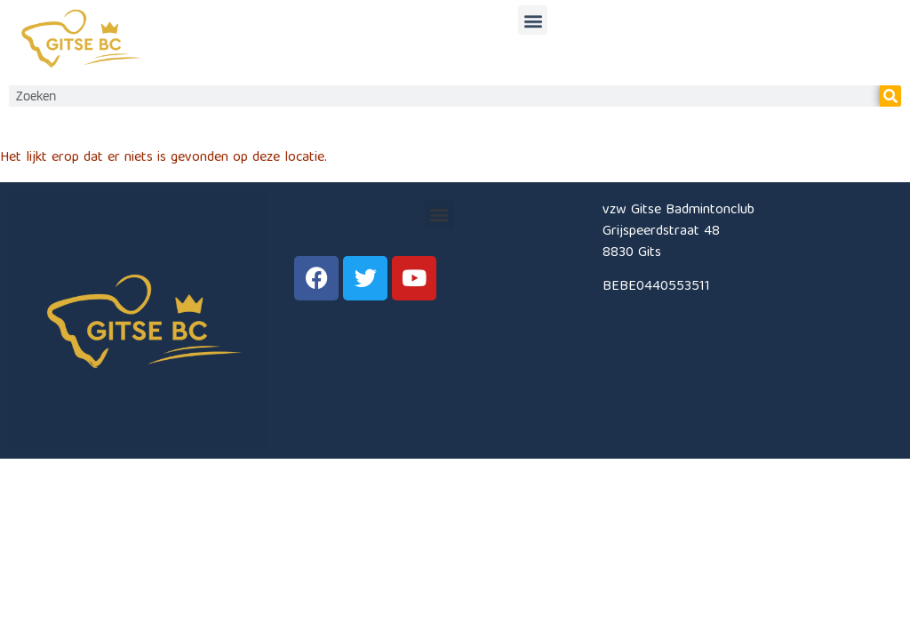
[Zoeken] (890, 96)
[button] (532, 19)
